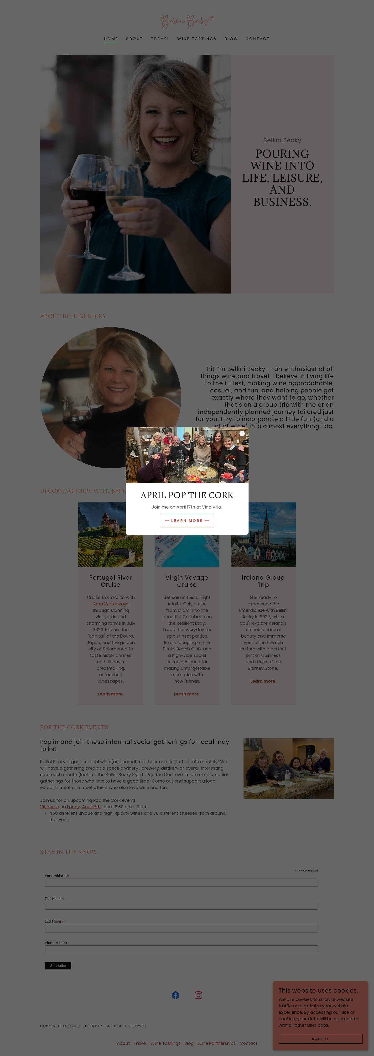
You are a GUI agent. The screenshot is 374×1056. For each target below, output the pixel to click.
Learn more (187, 520)
